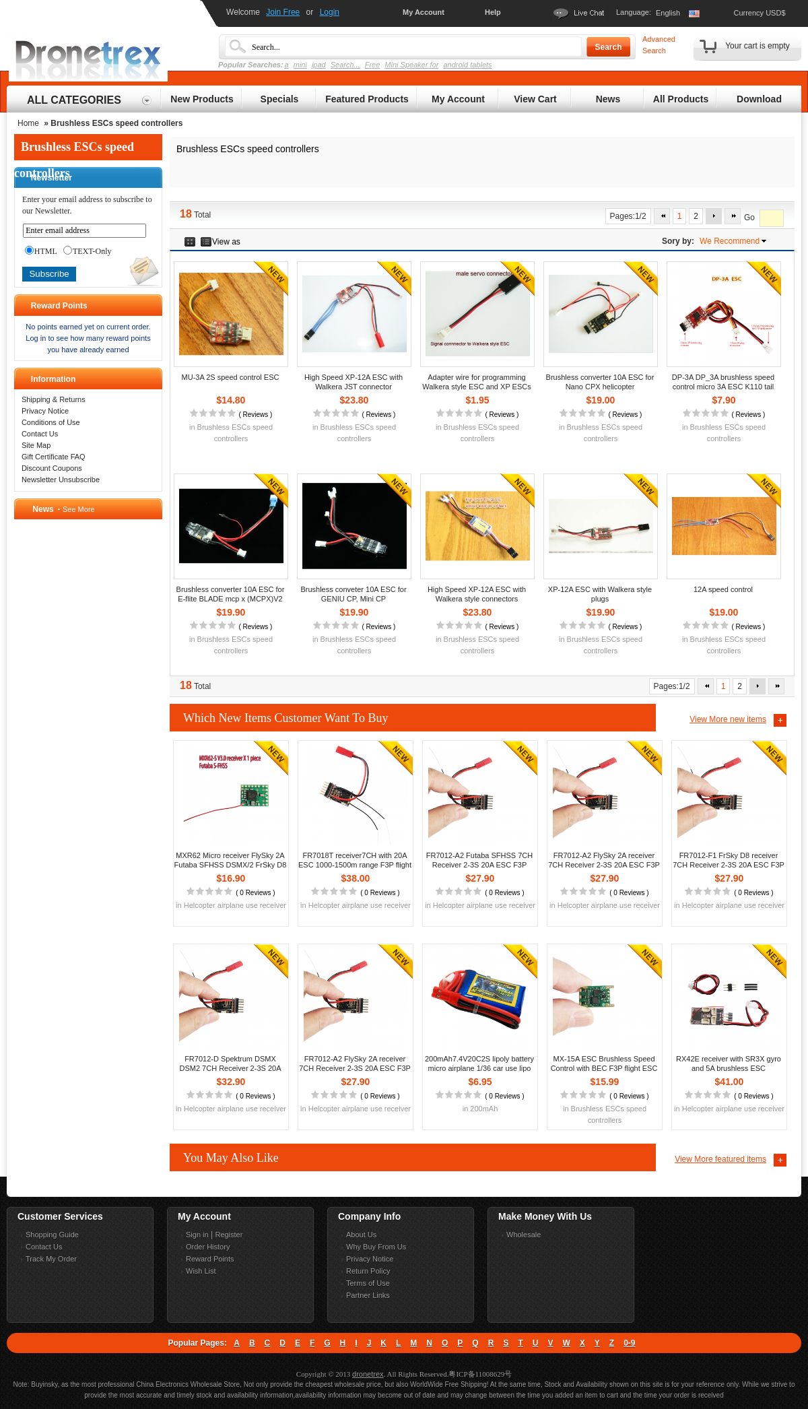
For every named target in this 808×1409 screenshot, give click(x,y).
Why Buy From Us (376, 1247)
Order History (208, 1247)
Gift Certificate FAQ (54, 457)
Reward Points (210, 1259)
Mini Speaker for (411, 65)
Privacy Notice (45, 411)
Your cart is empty (757, 46)
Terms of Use (368, 1283)
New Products (201, 99)
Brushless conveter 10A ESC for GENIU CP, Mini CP (353, 594)
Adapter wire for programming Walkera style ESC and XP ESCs (476, 382)
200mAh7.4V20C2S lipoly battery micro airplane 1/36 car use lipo (479, 1063)
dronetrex (367, 1374)
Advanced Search (658, 45)
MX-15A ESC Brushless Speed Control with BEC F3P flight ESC (604, 1063)
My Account (423, 12)
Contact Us (40, 434)
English (668, 13)
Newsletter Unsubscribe (61, 480)
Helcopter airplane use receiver (235, 905)
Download (759, 99)
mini (300, 65)
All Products (680, 99)
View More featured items (720, 1159)
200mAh (484, 1109)
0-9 (629, 1343)
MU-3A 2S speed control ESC (230, 377)
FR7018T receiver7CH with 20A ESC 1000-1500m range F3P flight (354, 860)
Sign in (197, 1235)
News (608, 99)
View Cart (535, 99)
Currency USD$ (759, 13)
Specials (280, 99)
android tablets (467, 65)
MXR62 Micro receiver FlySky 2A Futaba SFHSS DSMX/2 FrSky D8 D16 (230, 864)
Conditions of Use (51, 422)
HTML (41, 251)
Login (329, 12)
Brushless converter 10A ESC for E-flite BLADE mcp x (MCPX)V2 (230, 594)
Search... (345, 65)
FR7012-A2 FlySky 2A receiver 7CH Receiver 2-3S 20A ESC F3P (604, 860)
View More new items (727, 719)
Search (608, 47)
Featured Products (367, 99)
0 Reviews (255, 892)
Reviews (255, 414)
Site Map (36, 445)
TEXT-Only (87, 251)
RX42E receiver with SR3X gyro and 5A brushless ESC (728, 1063)
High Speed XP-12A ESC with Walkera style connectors (477, 594)
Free (372, 65)
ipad (319, 65)
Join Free (283, 12)
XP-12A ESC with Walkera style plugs (600, 594)
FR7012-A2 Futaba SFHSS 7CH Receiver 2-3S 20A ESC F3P (479, 860)
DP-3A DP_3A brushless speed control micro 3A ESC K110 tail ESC (723, 386)
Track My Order (51, 1259)
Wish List (201, 1271)
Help (493, 12)
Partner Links (368, 1295)
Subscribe (49, 274)
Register (228, 1235)
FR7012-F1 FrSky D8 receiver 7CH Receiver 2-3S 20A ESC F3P (728, 860)
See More (79, 509)
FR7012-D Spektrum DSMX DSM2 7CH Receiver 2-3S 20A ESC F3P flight (230, 1068)
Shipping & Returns (54, 399)
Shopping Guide (52, 1235)
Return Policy (368, 1271)
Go (749, 218)
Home (28, 123)
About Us (361, 1235)
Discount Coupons (52, 468)
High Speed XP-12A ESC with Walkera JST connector (353, 382)
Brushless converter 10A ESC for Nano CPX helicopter (600, 382)
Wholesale (523, 1235)
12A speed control (723, 589)
